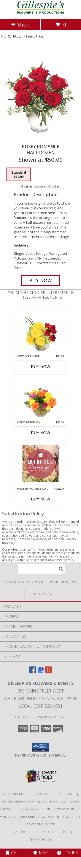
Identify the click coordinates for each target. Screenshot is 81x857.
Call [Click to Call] (13, 853)
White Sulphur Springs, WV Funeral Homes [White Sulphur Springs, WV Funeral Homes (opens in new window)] (39, 794)
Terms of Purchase (53, 832)
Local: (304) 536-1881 (40, 706)
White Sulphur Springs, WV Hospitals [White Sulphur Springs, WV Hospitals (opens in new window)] (34, 801)
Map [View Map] (40, 853)
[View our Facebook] (32, 671)
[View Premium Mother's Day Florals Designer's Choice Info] (40, 464)
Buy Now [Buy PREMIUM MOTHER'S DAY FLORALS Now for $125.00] (40, 499)
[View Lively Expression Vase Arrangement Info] (40, 397)
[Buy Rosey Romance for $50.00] (40, 280)
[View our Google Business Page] (40, 671)
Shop (20, 24)
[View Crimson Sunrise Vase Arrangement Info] (40, 331)
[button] (40, 747)
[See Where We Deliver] (40, 594)
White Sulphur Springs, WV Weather (31, 817)
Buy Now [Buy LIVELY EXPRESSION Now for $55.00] (40, 433)
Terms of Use (40, 839)
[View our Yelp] (48, 671)
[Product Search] (41, 569)
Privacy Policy (21, 832)
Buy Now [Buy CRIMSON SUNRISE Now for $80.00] (40, 366)
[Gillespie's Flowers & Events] (40, 13)
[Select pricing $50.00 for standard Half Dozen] (18, 174)
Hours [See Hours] (67, 853)
